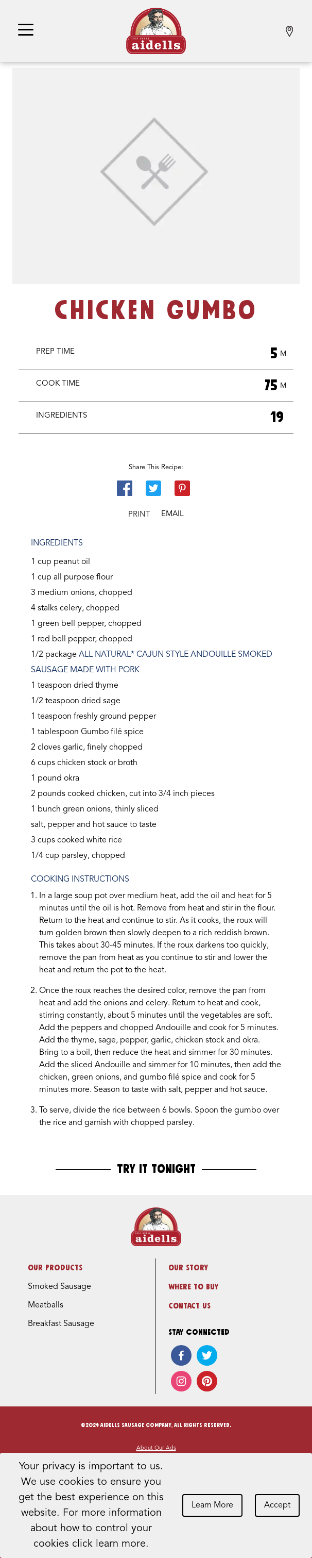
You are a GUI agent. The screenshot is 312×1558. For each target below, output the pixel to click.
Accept (277, 1505)
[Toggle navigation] (25, 31)
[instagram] (181, 1381)
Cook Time (58, 384)
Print (139, 515)
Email (172, 514)
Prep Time (55, 352)
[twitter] (207, 1355)
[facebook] (181, 1355)
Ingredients (61, 416)
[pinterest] (207, 1381)
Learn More (212, 1505)
